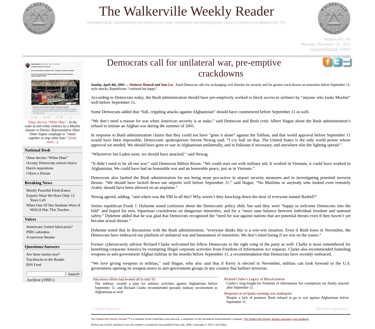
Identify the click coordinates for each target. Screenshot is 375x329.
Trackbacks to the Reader (45, 259)
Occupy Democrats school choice (51, 163)
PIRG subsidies (38, 232)
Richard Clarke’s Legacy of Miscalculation (254, 279)
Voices (30, 219)
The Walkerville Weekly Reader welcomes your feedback (276, 318)
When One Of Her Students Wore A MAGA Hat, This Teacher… (53, 207)
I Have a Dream (38, 173)
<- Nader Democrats (106, 309)
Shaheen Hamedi (141, 85)
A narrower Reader (40, 237)
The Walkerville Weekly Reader (186, 11)
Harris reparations (39, 168)
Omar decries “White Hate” (47, 122)
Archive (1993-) (41, 280)
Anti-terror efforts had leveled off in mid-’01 (124, 279)
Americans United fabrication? (49, 227)
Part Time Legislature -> (333, 309)
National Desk (99, 22)
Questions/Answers (42, 246)
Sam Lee (167, 85)
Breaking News (38, 182)
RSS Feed (33, 264)
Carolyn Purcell (323, 49)
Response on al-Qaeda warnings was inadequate (258, 293)
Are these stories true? (43, 254)
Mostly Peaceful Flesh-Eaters (48, 190)
